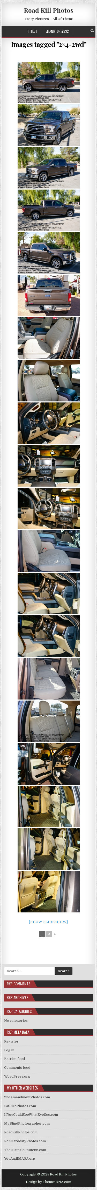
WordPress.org (17, 1076)
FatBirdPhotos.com (20, 1106)
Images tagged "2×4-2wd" (48, 44)
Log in (9, 1050)
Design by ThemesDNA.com (48, 1182)
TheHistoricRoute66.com (25, 1150)
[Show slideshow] (48, 922)
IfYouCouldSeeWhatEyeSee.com (31, 1115)
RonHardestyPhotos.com (25, 1141)
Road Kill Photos (48, 10)
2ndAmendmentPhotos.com (27, 1097)
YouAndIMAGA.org (19, 1158)
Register (11, 1041)
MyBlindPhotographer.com (27, 1123)
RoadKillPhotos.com (21, 1132)
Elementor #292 (57, 31)
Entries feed (14, 1059)
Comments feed (17, 1068)
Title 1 (32, 31)
